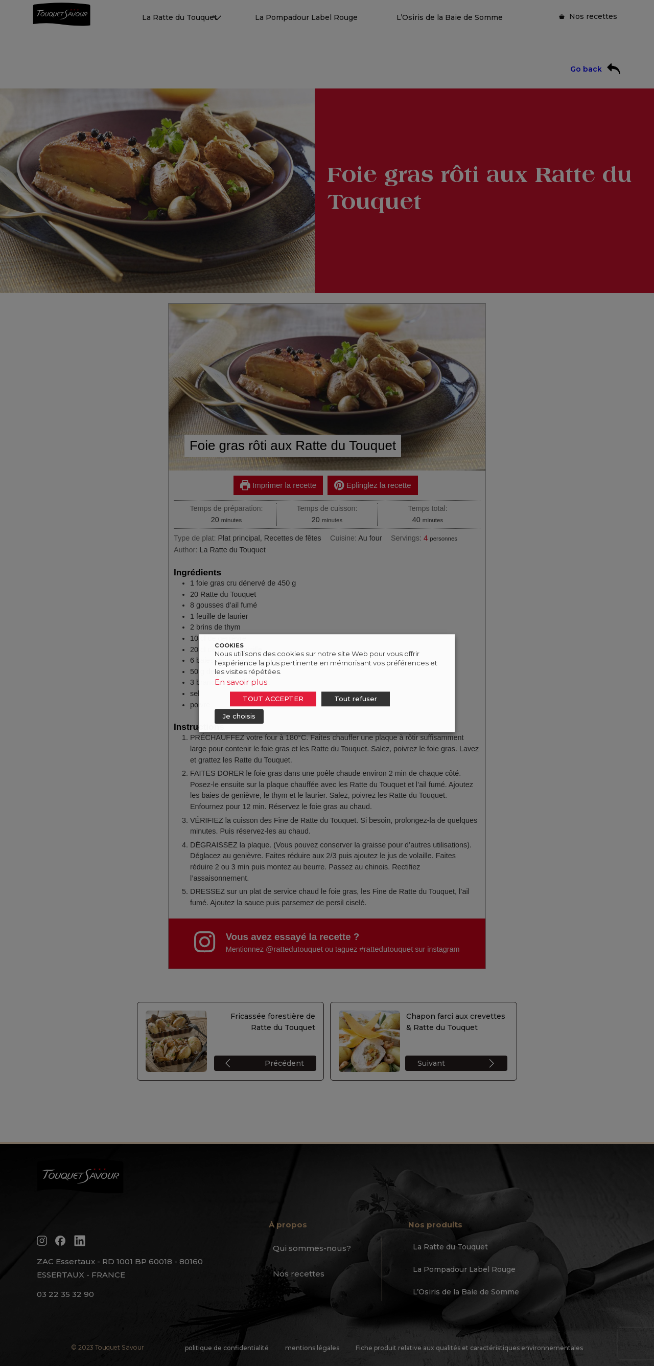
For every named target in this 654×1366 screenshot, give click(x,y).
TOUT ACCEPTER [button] (273, 699)
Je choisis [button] (239, 716)
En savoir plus (241, 682)
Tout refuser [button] (355, 699)
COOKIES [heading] (229, 645)
